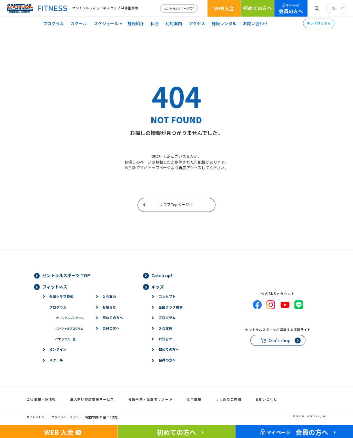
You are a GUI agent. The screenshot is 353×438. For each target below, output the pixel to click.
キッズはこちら (319, 23)
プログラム (53, 23)
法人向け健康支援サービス (92, 399)
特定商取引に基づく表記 (101, 417)
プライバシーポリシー (66, 417)
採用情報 (193, 399)
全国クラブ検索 (61, 296)
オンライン (58, 349)
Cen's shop (280, 340)
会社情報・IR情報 (41, 399)
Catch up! (161, 275)
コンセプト (167, 296)
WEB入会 (224, 8)
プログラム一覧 (65, 339)
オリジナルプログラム (69, 317)
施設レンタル (224, 23)
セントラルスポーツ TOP (66, 275)
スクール (78, 23)
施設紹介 (136, 23)
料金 (155, 23)
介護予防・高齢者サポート (150, 399)
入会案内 (109, 296)
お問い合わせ (255, 23)
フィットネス (54, 287)
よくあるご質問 (228, 399)
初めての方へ (257, 7)
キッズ (157, 287)
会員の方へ (291, 8)
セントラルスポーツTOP (179, 8)
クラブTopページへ (176, 204)
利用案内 (173, 23)
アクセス (197, 23)
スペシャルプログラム (69, 328)
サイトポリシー (37, 417)
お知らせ (109, 307)
